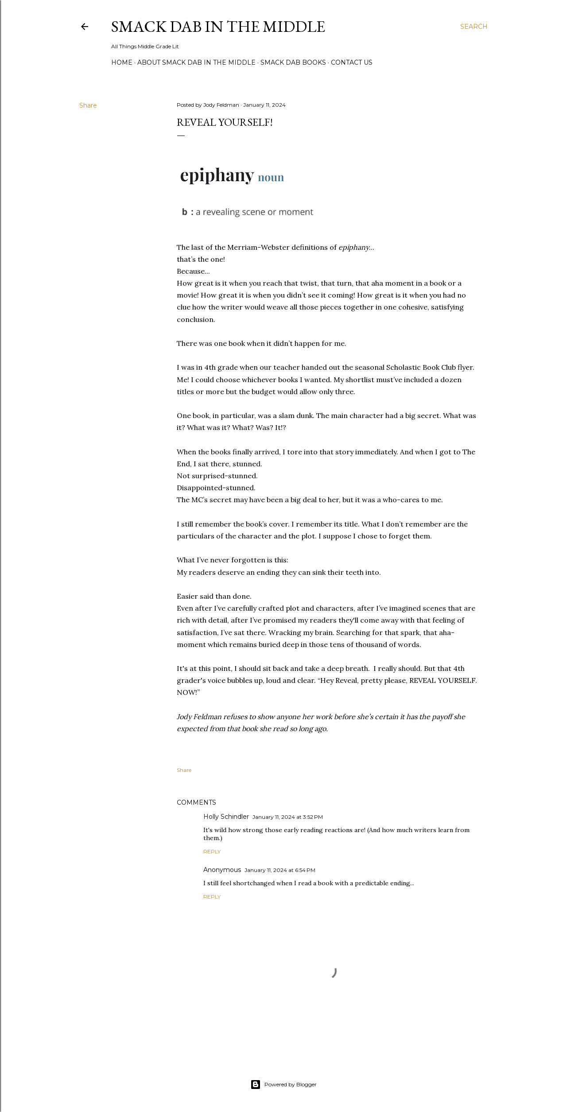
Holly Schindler (226, 817)
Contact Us (352, 62)
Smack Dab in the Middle (218, 26)
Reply (212, 851)
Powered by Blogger (283, 1084)
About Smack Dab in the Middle (196, 62)
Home (121, 62)
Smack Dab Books (293, 62)
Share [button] (88, 105)
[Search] (474, 26)
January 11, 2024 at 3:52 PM (287, 817)
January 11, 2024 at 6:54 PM (280, 870)
